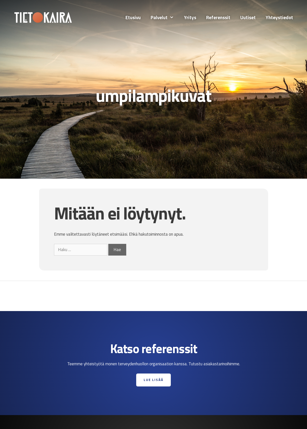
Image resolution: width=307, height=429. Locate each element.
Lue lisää (153, 379)
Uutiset (248, 17)
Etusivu (133, 17)
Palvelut (165, 17)
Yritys (190, 17)
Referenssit (218, 17)
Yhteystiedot (279, 17)
